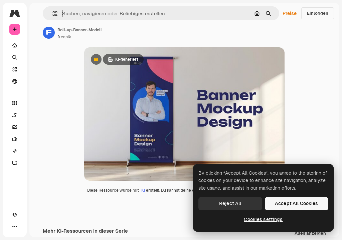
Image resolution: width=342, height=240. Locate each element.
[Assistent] (14, 163)
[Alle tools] (14, 103)
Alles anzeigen (310, 233)
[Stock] (14, 69)
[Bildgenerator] (14, 127)
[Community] (14, 81)
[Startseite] (14, 45)
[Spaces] (14, 115)
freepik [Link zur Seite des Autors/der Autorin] (64, 37)
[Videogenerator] (14, 139)
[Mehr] (14, 226)
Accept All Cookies (296, 203)
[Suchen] (14, 57)
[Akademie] (14, 214)
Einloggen (317, 13)
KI (143, 190)
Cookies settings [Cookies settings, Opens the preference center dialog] (263, 219)
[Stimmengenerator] (14, 151)
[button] (52, 13)
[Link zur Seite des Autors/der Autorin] (49, 33)
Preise (290, 13)
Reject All (230, 203)
